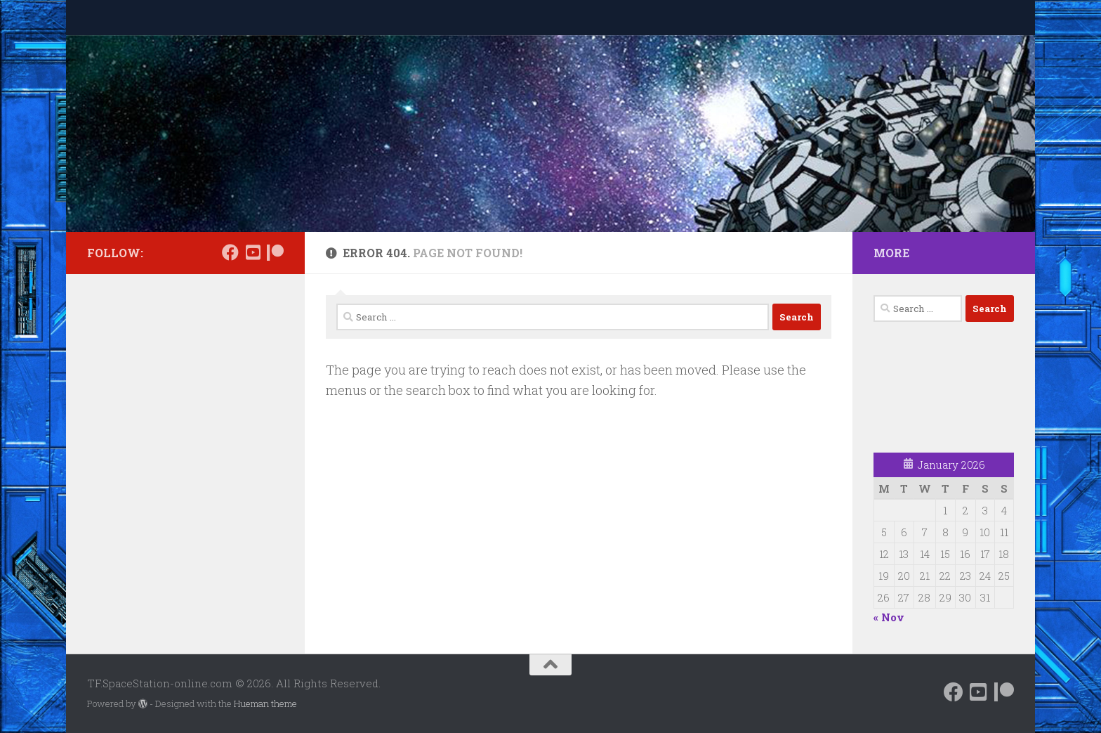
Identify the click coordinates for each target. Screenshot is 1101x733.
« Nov (888, 617)
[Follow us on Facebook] (230, 252)
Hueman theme (265, 703)
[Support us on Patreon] (275, 252)
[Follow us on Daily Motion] (252, 252)
